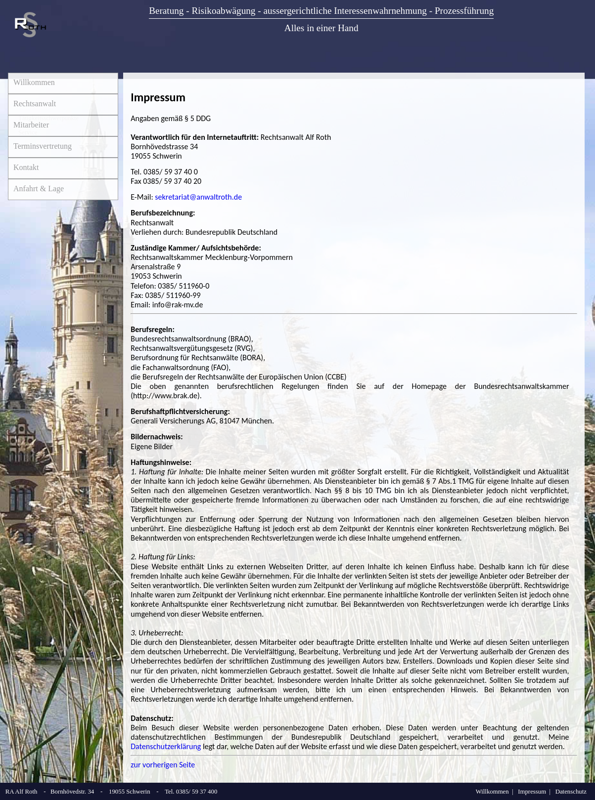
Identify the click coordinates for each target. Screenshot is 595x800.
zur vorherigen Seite (163, 764)
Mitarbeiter (31, 125)
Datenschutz (571, 791)
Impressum (532, 791)
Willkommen (34, 82)
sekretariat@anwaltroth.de (198, 197)
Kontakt (26, 167)
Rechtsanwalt (34, 103)
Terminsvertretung (42, 146)
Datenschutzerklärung (166, 746)
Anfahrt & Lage (38, 188)
